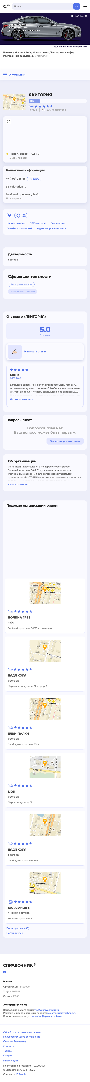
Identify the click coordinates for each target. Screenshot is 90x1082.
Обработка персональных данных (23, 1032)
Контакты (8, 1046)
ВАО (28, 52)
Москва (19, 52)
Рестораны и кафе (62, 52)
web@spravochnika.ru (46, 1010)
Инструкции (10, 1060)
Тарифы (7, 1050)
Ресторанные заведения (18, 55)
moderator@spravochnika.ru (45, 1016)
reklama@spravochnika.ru (61, 1013)
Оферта (7, 1055)
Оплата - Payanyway (14, 1041)
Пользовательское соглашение (21, 1036)
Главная (8, 52)
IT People (21, 1074)
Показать (34, 179)
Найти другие (14, 933)
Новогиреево (41, 52)
